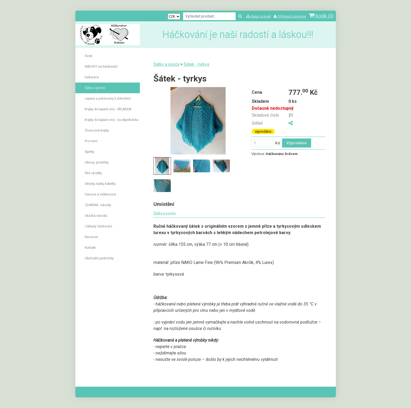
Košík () (321, 16)
